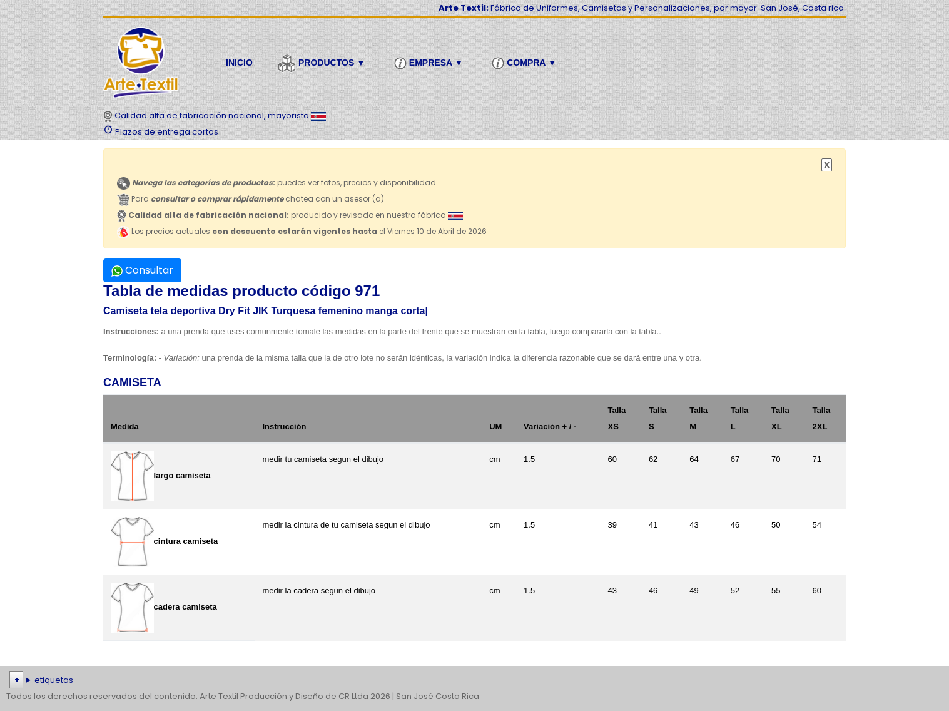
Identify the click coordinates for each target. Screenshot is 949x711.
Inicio (239, 63)
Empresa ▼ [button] (430, 63)
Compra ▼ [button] (526, 63)
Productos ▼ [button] (323, 63)
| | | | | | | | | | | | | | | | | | (474, 680)
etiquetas (53, 680)
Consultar (142, 270)
